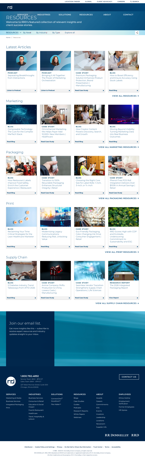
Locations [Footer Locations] (100, 421)
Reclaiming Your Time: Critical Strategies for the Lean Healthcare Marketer (21, 234)
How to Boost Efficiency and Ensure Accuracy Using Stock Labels (123, 78)
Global (88, 1)
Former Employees (126, 407)
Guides (76, 404)
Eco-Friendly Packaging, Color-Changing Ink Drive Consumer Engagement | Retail (88, 235)
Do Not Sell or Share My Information (78, 447)
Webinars (77, 417)
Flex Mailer (56, 404)
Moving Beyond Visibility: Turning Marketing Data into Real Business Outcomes (122, 133)
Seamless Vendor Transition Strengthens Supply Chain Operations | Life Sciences (89, 288)
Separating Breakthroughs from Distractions (21, 76)
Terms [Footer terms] (107, 447)
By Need (27, 32)
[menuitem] (22, 8)
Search (134, 1)
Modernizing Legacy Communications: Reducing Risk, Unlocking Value (54, 235)
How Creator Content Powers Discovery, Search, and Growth (89, 131)
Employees (125, 394)
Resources (12, 32)
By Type (55, 32)
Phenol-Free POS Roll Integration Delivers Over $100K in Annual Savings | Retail (122, 184)
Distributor (29, 447)
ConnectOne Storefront (57, 399)
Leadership (100, 417)
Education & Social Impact (36, 406)
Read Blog (124, 90)
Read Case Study (90, 90)
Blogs (76, 398)
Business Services (13, 401)
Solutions (57, 394)
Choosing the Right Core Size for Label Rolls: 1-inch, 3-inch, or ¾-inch (88, 183)
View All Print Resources (121, 252)
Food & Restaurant (36, 410)
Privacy (59, 447)
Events (99, 411)
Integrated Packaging (15, 404)
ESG (98, 408)
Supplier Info (101, 427)
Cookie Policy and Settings (45, 447)
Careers (121, 1)
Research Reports (81, 411)
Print (8, 408)
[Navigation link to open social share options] (137, 33)
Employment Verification (124, 402)
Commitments (102, 404)
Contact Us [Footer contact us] (129, 377)
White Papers (79, 414)
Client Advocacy (104, 1)
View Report (124, 297)
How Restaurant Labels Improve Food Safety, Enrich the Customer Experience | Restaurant (19, 184)
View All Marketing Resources (118, 147)
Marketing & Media (13, 398)
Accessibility (116, 447)
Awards (99, 398)
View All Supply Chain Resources (116, 303)
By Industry (41, 32)
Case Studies (79, 401)
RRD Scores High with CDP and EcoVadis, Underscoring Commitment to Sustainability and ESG (123, 236)
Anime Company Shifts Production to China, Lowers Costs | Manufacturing (53, 289)
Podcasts (77, 408)
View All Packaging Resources (118, 198)
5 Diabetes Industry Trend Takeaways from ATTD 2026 (21, 286)
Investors (100, 414)
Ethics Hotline (124, 398)
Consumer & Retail (36, 401)
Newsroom (100, 424)
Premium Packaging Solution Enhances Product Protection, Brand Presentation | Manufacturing (89, 80)
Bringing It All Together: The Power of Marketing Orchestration (54, 78)
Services (11, 394)
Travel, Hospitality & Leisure (36, 418)
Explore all (69, 32)
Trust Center (98, 447)
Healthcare (33, 413)
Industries (35, 394)
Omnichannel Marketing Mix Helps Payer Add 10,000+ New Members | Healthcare (54, 133)
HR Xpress (123, 410)
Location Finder (72, 1)
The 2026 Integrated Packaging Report (120, 286)
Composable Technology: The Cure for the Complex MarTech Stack (20, 131)
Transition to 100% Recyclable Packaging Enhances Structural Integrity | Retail (53, 184)
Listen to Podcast (22, 90)
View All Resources (124, 96)
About (99, 394)
